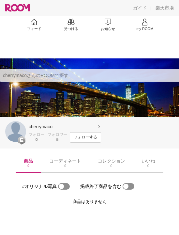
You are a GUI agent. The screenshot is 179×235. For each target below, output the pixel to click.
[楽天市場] (165, 8)
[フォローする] (85, 137)
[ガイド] (140, 8)
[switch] (64, 186)
